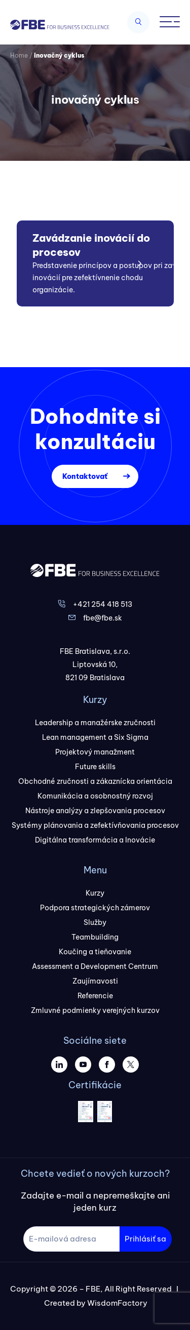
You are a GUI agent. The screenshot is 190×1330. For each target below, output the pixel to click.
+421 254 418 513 (102, 604)
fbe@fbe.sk (102, 618)
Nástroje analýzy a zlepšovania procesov (95, 810)
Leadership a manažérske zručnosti (95, 722)
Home (19, 55)
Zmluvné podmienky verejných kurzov (95, 1010)
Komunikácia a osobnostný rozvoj (95, 796)
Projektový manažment (95, 752)
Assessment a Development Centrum (95, 966)
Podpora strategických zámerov (95, 907)
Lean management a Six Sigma (95, 737)
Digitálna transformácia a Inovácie (95, 840)
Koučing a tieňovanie (95, 951)
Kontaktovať (84, 476)
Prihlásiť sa (145, 1239)
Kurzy (95, 893)
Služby (95, 922)
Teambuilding (95, 937)
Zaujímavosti (95, 981)
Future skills (95, 766)
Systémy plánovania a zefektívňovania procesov (95, 825)
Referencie (95, 995)
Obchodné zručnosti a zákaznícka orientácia (95, 781)
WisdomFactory (117, 1303)
